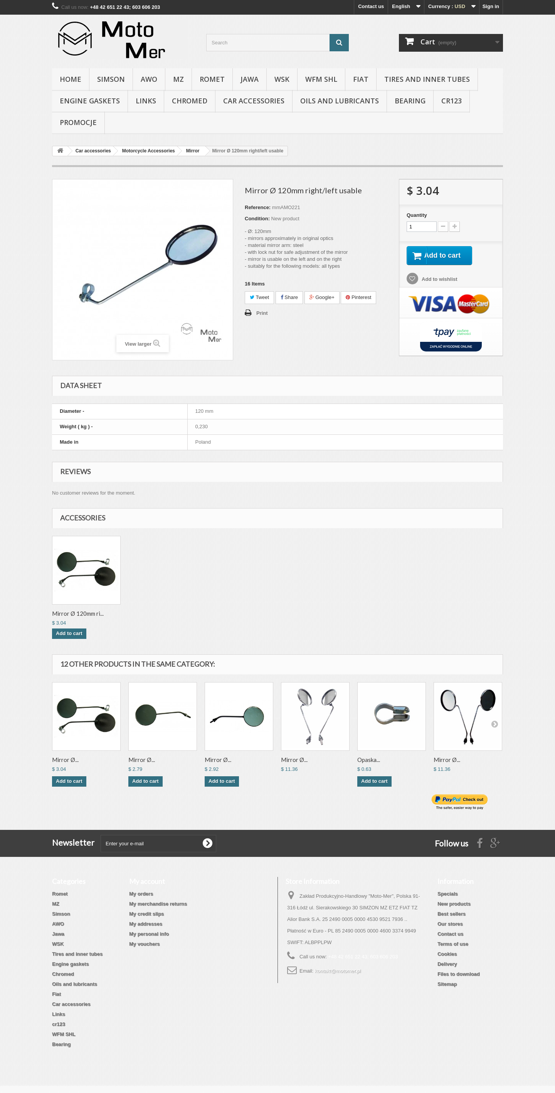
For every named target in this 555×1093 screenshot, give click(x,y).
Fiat (360, 79)
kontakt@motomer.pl (338, 971)
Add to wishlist (438, 280)
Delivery (447, 964)
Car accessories (253, 100)
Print (262, 313)
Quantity (417, 215)
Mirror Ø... (65, 759)
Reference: (258, 207)
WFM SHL (321, 79)
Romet (212, 79)
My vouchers (144, 944)
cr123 (451, 100)
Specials (447, 894)
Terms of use (452, 944)
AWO (149, 79)
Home (70, 79)
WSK (281, 79)
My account (147, 881)
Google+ (322, 297)
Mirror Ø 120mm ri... (78, 613)
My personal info (149, 934)
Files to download (458, 974)
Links (146, 100)
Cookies (447, 954)
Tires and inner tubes (427, 79)
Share (289, 297)
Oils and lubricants (339, 100)
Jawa (249, 79)
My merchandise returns (158, 904)
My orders (141, 894)
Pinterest (358, 297)
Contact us (371, 6)
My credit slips (146, 914)
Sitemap (447, 984)
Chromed (189, 100)
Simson (111, 79)
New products (454, 904)
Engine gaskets (90, 100)
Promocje (78, 122)
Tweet (259, 297)
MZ (178, 79)
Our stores (450, 924)
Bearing (410, 100)
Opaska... (368, 759)
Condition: (257, 218)
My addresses (145, 924)
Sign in (491, 6)
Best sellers (451, 914)
